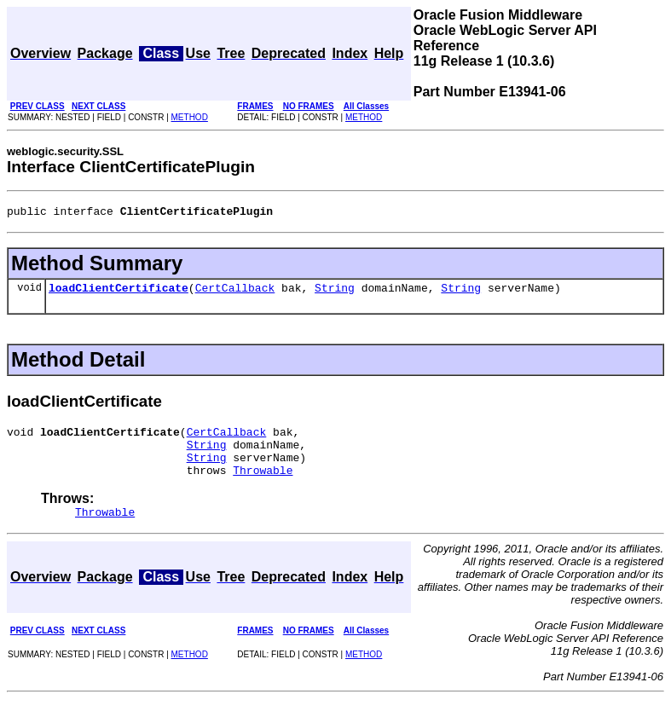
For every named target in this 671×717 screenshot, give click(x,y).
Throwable (262, 485)
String (335, 292)
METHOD (189, 117)
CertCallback (235, 292)
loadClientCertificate (118, 292)
